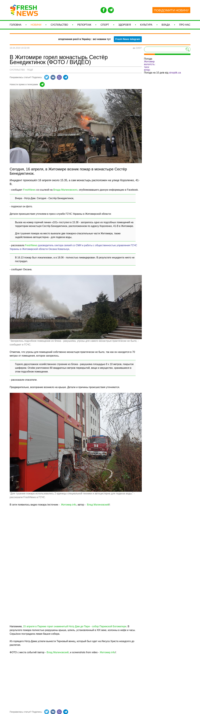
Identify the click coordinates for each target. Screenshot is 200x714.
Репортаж (84, 25)
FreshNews (29, 191)
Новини (36, 25)
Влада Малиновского (65, 191)
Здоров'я (124, 25)
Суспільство (59, 25)
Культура (146, 25)
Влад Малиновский (98, 506)
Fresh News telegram (127, 41)
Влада (166, 25)
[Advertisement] (76, 681)
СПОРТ (105, 25)
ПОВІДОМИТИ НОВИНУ (171, 10)
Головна (15, 25)
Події (30, 71)
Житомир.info (68, 506)
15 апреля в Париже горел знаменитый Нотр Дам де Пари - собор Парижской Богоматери (74, 628)
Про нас (184, 25)
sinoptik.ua (175, 74)
